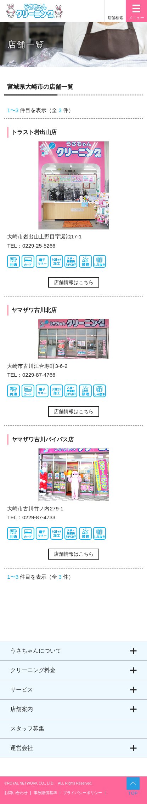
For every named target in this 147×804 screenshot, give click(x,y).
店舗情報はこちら (74, 282)
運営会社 (21, 748)
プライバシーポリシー (82, 793)
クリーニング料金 (33, 670)
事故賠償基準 (45, 793)
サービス (21, 690)
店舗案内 (21, 709)
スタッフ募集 (27, 728)
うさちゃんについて (35, 651)
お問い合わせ (16, 793)
